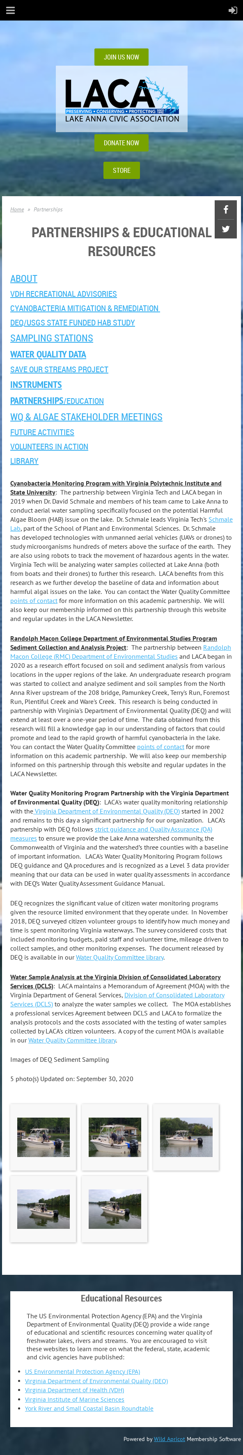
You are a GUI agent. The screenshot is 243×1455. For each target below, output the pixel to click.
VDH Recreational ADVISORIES (63, 293)
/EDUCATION (57, 400)
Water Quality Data (48, 354)
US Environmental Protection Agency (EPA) (82, 1371)
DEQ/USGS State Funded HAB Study (72, 322)
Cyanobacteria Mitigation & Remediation (85, 308)
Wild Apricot (169, 1439)
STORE (122, 170)
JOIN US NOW (121, 57)
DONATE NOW (121, 142)
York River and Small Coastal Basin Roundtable (89, 1408)
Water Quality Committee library (119, 957)
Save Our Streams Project (59, 369)
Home (17, 209)
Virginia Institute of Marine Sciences (74, 1399)
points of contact (33, 600)
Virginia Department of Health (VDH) (74, 1390)
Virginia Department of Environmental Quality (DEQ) (106, 811)
